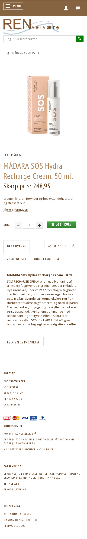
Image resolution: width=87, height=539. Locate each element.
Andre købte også (61, 246)
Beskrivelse (16, 246)
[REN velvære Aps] (31, 25)
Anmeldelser (16, 259)
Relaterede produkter (23, 342)
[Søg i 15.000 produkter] (80, 38)
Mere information (15, 209)
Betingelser (11, 483)
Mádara (16, 155)
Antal (7, 225)
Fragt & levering (15, 489)
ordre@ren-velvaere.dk (19, 443)
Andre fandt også (47, 259)
